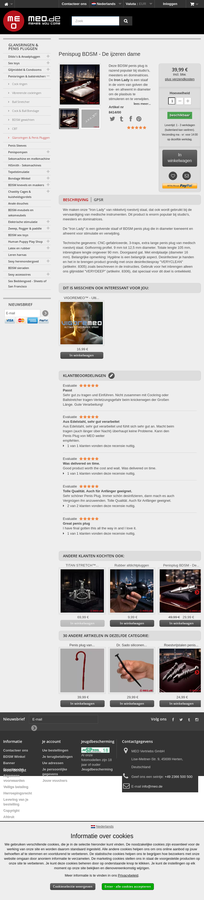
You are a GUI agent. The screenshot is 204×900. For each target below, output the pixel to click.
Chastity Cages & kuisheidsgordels (19, 194)
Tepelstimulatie (18, 172)
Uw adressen (52, 763)
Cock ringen (19, 84)
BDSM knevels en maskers (26, 185)
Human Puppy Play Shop (25, 241)
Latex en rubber (19, 248)
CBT (14, 129)
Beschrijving (75, 199)
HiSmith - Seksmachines (24, 165)
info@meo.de (152, 786)
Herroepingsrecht (17, 793)
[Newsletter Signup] (45, 314)
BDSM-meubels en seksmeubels (20, 212)
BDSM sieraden (18, 268)
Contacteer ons (74, 4)
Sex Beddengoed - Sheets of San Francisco (27, 283)
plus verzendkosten (180, 79)
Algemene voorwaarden (14, 778)
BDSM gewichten (23, 120)
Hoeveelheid (180, 93)
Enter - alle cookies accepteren (128, 886)
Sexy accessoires (19, 274)
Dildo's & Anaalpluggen (24, 56)
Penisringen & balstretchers (27, 76)
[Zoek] (125, 21)
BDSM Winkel (14, 757)
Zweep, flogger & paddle (25, 228)
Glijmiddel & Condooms (24, 70)
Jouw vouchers (54, 780)
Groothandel (13, 769)
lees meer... (142, 103)
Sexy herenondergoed (23, 261)
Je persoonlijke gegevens (54, 771)
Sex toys (14, 63)
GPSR (98, 199)
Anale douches (18, 203)
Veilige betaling (15, 787)
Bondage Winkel (19, 178)
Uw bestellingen (55, 750)
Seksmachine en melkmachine (29, 159)
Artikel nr (116, 107)
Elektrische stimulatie (22, 222)
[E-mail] (22, 315)
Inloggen (170, 4)
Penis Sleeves (17, 145)
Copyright (11, 810)
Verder (197, 592)
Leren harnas (17, 255)
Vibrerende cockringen (26, 93)
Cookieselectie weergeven (73, 886)
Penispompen (17, 152)
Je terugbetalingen (57, 757)
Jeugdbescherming (97, 769)
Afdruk (8, 817)
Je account (51, 741)
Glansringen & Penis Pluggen (30, 138)
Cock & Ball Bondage (25, 111)
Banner (9, 763)
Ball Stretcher (20, 102)
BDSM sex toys (18, 235)
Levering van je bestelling (15, 801)
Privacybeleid (128, 875)
